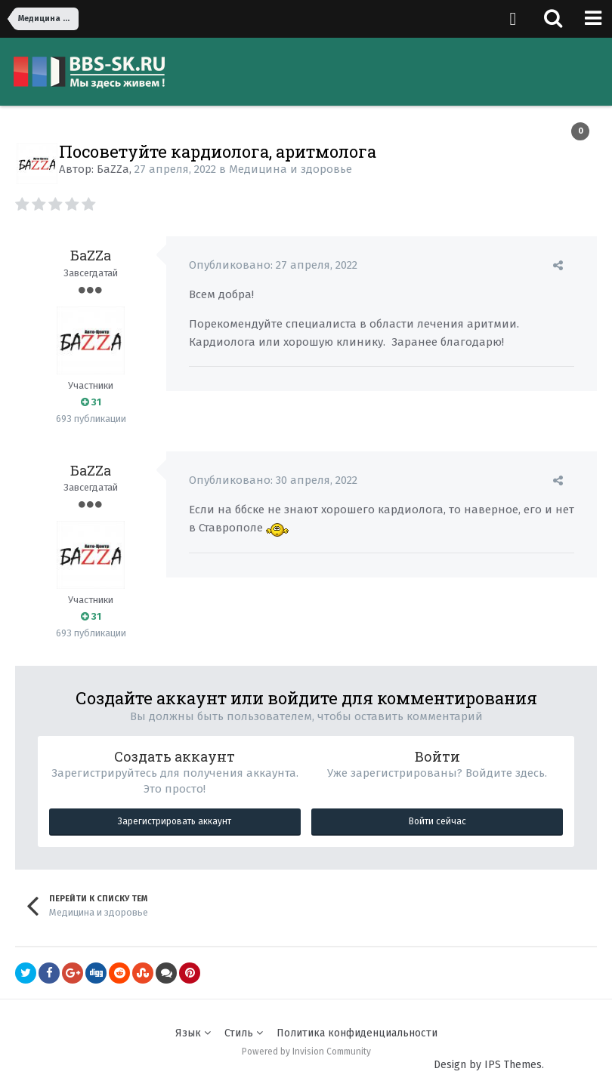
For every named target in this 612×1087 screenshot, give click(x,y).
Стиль (243, 1033)
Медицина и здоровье (290, 169)
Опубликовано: (273, 265)
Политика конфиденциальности (357, 1033)
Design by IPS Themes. (489, 1064)
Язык (193, 1033)
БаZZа (113, 169)
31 (91, 402)
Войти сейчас (437, 821)
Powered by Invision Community (306, 1051)
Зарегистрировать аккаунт (174, 821)
